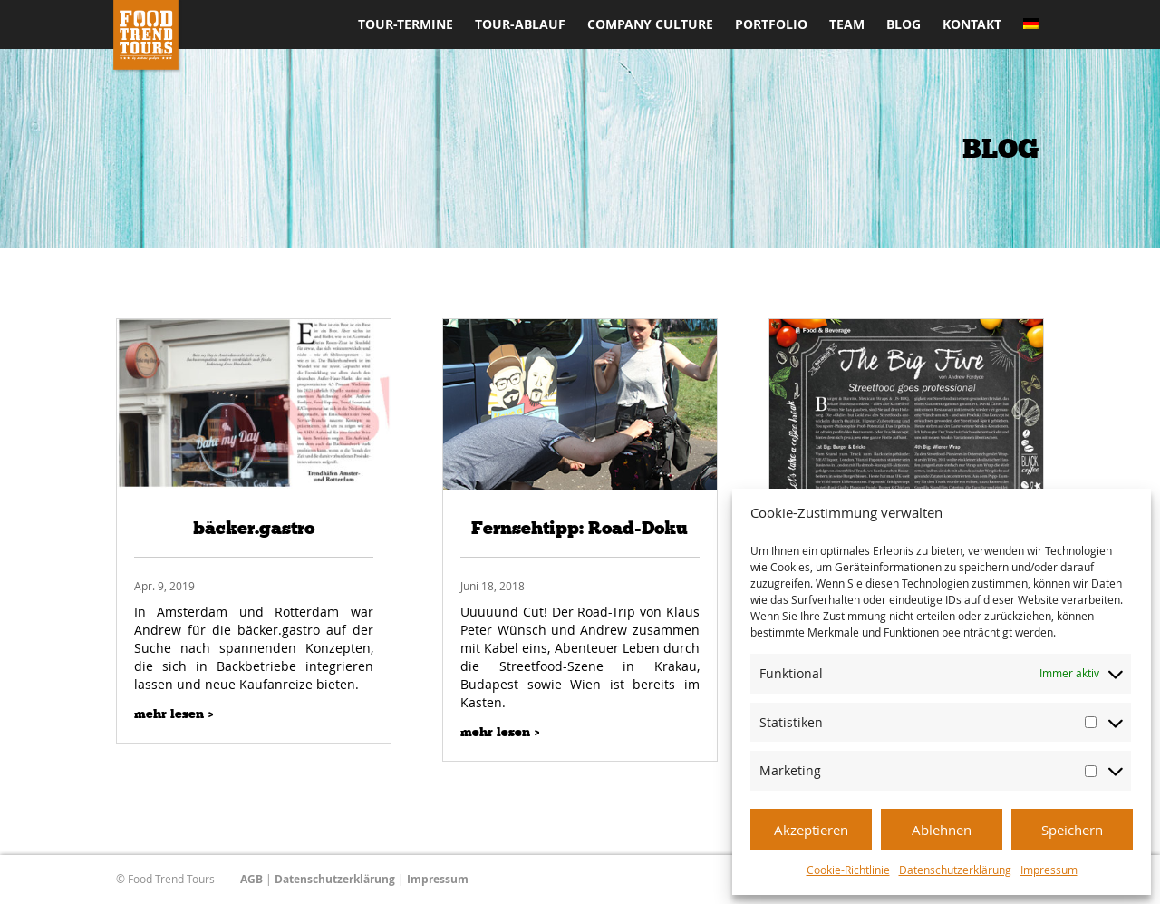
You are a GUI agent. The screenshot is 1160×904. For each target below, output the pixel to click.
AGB (251, 879)
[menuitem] (1031, 33)
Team (847, 25)
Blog (903, 25)
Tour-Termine (405, 25)
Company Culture (650, 25)
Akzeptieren (811, 830)
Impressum (1049, 869)
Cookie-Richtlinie (848, 869)
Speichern (1072, 830)
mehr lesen (169, 714)
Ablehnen (942, 830)
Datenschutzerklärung (955, 869)
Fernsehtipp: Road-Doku (579, 528)
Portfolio (771, 25)
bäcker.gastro (253, 528)
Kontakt (971, 25)
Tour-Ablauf (520, 25)
